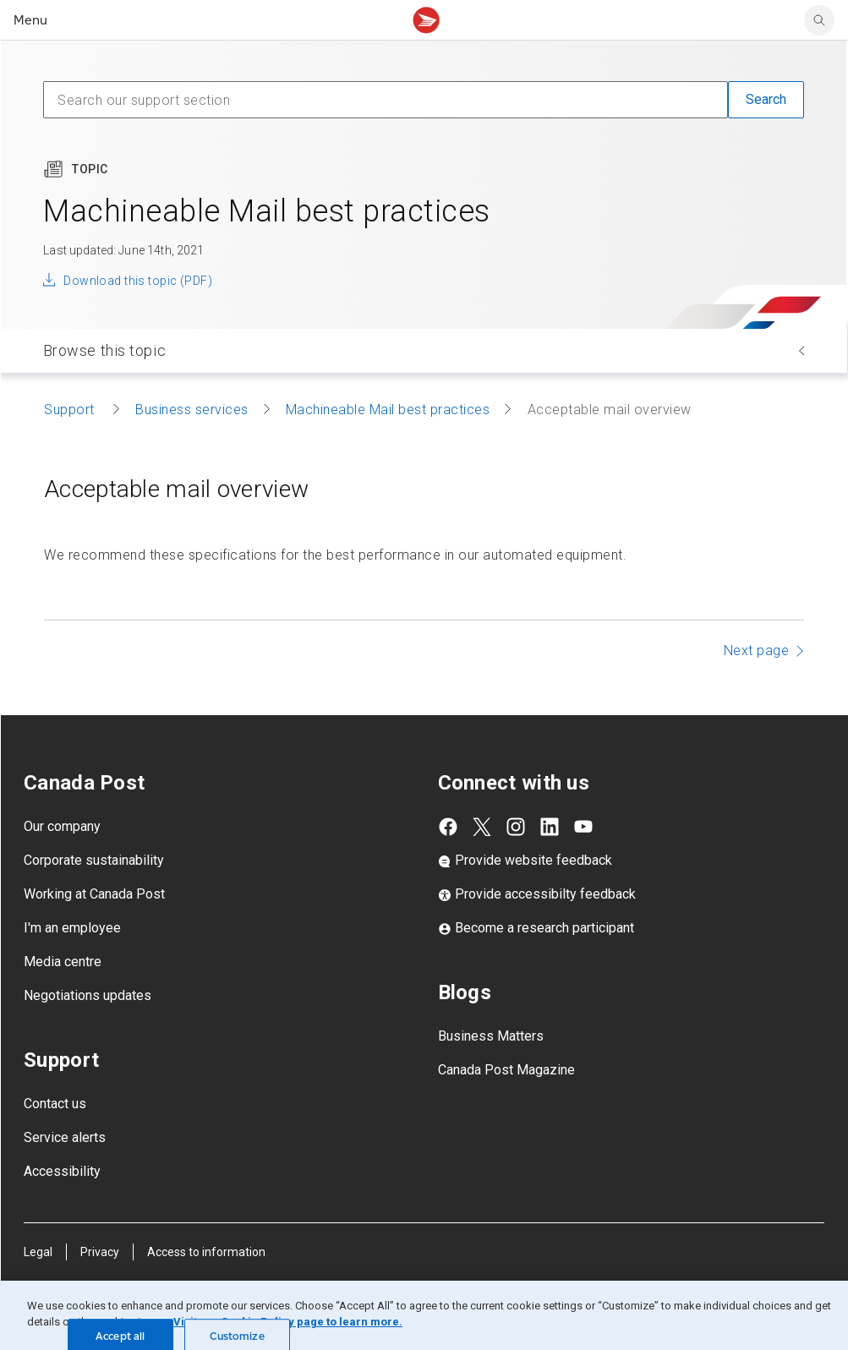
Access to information (206, 1252)
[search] (819, 20)
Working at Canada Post (94, 894)
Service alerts (65, 1137)
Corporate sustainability (94, 860)
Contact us (55, 1104)
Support (71, 410)
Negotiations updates (87, 995)
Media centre (62, 962)
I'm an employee (72, 928)
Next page (757, 650)
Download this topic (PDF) (137, 280)
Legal (38, 1252)
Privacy (99, 1252)
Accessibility (62, 1171)
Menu (30, 20)
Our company (62, 826)
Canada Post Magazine (506, 1070)
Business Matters (491, 1036)
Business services (192, 410)
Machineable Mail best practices (388, 410)
